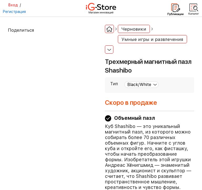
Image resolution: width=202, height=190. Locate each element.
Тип (114, 83)
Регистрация (14, 12)
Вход (13, 5)
